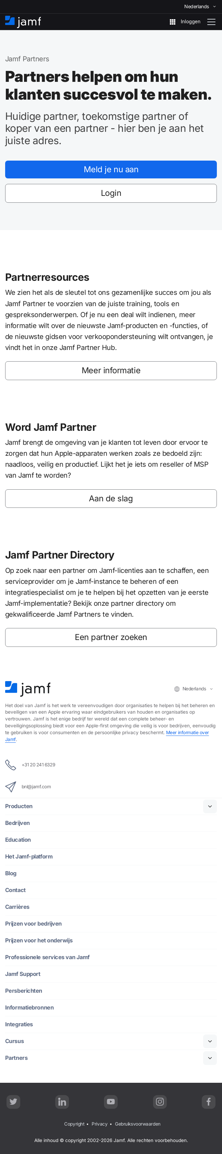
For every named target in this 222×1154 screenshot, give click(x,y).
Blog (10, 873)
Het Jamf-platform (29, 856)
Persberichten (23, 990)
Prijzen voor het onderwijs (38, 940)
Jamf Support (23, 973)
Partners (16, 1057)
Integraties (19, 1024)
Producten (19, 806)
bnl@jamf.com (28, 786)
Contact (15, 890)
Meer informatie (111, 371)
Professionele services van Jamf (48, 957)
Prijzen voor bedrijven (33, 923)
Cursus (14, 1041)
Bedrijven (17, 822)
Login (111, 193)
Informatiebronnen (29, 1007)
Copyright (74, 1123)
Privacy (99, 1123)
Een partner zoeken (111, 638)
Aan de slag (111, 499)
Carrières (17, 906)
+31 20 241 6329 (30, 764)
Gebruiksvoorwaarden (137, 1123)
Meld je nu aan (111, 169)
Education (18, 839)
